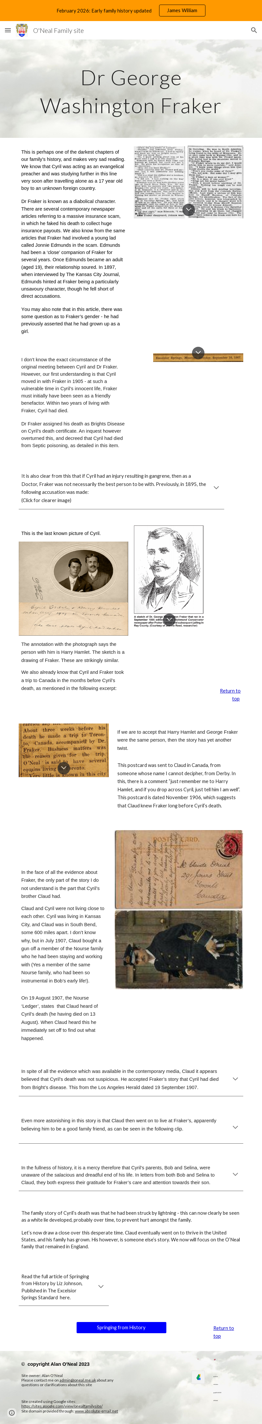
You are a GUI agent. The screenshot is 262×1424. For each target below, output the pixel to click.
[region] (131, 10)
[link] (198, 1377)
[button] (8, 30)
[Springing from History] (121, 1327)
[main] (131, 88)
